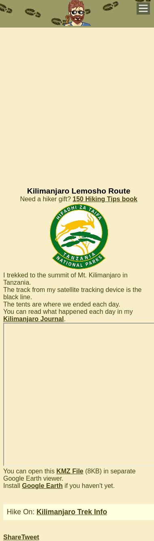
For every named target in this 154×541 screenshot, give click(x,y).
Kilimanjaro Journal (33, 318)
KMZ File (69, 471)
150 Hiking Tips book (105, 199)
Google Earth (42, 485)
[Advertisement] (76, 103)
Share (12, 537)
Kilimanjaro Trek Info (71, 512)
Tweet (30, 537)
